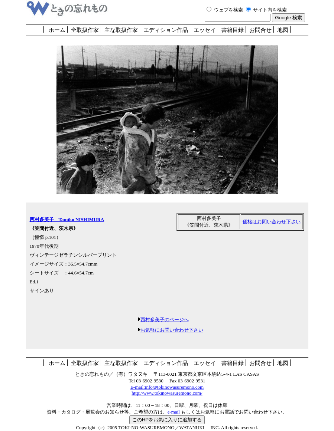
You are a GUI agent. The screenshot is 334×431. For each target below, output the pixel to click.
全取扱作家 (85, 30)
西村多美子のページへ (164, 319)
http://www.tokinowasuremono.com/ (167, 393)
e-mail (174, 412)
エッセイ (205, 30)
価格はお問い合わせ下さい (272, 221)
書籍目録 (232, 30)
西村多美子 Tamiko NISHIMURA (67, 219)
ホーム (57, 30)
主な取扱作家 (121, 30)
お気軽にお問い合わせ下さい (171, 330)
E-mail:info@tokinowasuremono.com (167, 387)
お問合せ (260, 30)
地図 (282, 30)
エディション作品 (165, 30)
